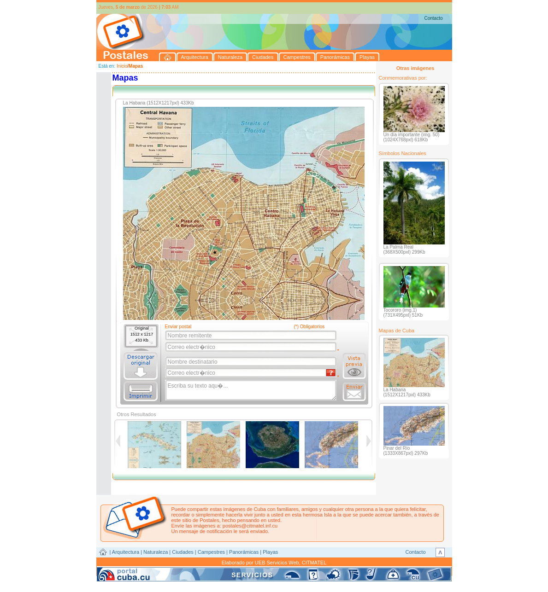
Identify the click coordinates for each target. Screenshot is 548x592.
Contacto (433, 18)
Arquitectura (125, 552)
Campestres (211, 552)
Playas (270, 552)
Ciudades (182, 552)
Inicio (122, 66)
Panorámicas (244, 552)
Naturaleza (155, 552)
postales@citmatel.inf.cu (250, 525)
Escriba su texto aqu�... (251, 390)
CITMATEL (314, 562)
